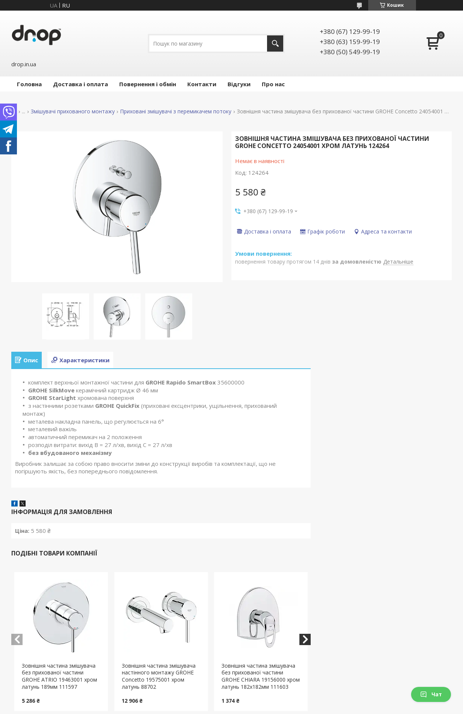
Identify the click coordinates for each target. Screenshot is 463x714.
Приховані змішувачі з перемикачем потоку (175, 111)
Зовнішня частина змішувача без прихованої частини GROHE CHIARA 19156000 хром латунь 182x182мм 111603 (261, 676)
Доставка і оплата (80, 84)
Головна (29, 84)
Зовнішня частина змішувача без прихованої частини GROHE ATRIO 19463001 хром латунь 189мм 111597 (59, 676)
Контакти (201, 84)
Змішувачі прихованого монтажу (73, 111)
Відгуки (239, 84)
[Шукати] (275, 43)
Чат (431, 694)
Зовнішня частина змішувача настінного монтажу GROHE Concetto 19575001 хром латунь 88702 (159, 676)
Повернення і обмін (147, 84)
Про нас (273, 84)
